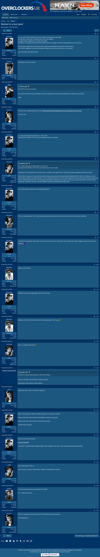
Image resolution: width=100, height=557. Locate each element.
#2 (97, 58)
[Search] (94, 14)
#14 (97, 368)
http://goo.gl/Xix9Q (23, 442)
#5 (97, 132)
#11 (97, 289)
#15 (97, 386)
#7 (97, 185)
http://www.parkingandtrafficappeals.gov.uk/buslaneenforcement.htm (62, 110)
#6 (97, 159)
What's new (14, 14)
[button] (18, 14)
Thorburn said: (23, 86)
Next (8, 30)
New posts (5, 17)
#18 (97, 462)
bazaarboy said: (23, 163)
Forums (6, 14)
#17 (97, 435)
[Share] (95, 34)
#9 (97, 237)
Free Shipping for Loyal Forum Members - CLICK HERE (66, 11)
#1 (97, 33)
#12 (97, 316)
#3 (97, 82)
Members (24, 14)
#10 (97, 264)
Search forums (13, 17)
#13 (97, 341)
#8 (97, 212)
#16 (97, 410)
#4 (97, 107)
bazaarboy (6, 27)
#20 (97, 510)
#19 (97, 485)
